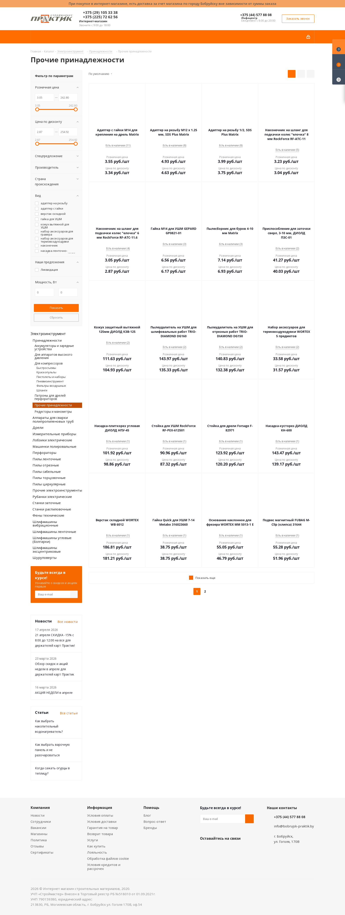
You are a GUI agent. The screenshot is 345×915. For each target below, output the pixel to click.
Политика (39, 840)
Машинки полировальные (54, 446)
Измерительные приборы (54, 434)
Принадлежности (47, 340)
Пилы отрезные (46, 465)
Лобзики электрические (52, 440)
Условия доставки (101, 821)
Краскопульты (46, 372)
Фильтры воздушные (51, 386)
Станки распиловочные (52, 509)
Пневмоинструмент (50, 381)
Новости (37, 815)
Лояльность (97, 852)
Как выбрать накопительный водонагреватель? (49, 726)
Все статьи (69, 713)
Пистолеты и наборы (51, 377)
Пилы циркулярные (49, 484)
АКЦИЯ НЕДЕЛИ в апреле (54, 692)
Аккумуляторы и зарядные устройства (54, 347)
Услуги (92, 840)
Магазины (39, 834)
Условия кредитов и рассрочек (103, 866)
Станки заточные (47, 503)
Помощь (151, 807)
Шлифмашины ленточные (54, 531)
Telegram (237, 848)
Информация (99, 807)
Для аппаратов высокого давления (53, 356)
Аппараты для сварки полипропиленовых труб (53, 419)
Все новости (67, 621)
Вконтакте (204, 848)
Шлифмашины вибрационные (45, 523)
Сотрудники (41, 821)
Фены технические (48, 515)
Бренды (150, 827)
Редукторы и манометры (53, 411)
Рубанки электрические (52, 496)
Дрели (38, 427)
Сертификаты (42, 852)
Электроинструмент (48, 333)
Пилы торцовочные (49, 477)
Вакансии (38, 827)
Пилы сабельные (47, 471)
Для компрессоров (49, 363)
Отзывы (37, 846)
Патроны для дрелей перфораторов (50, 397)
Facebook (215, 848)
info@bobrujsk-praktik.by (294, 826)
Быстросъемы (46, 368)
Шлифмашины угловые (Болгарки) (52, 540)
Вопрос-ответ (154, 821)
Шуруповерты (45, 557)
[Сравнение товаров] (338, 77)
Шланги (42, 390)
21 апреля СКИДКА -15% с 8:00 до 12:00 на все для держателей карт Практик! (55, 640)
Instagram (226, 848)
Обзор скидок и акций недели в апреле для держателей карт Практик (54, 669)
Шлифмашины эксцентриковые (47, 549)
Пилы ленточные (47, 459)
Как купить (96, 846)
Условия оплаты (100, 815)
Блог (147, 815)
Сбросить (56, 317)
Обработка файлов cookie (108, 858)
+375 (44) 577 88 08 (256, 15)
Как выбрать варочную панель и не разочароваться (52, 749)
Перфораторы (44, 452)
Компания (40, 807)
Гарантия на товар (102, 827)
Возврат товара (100, 834)
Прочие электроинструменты (57, 490)
